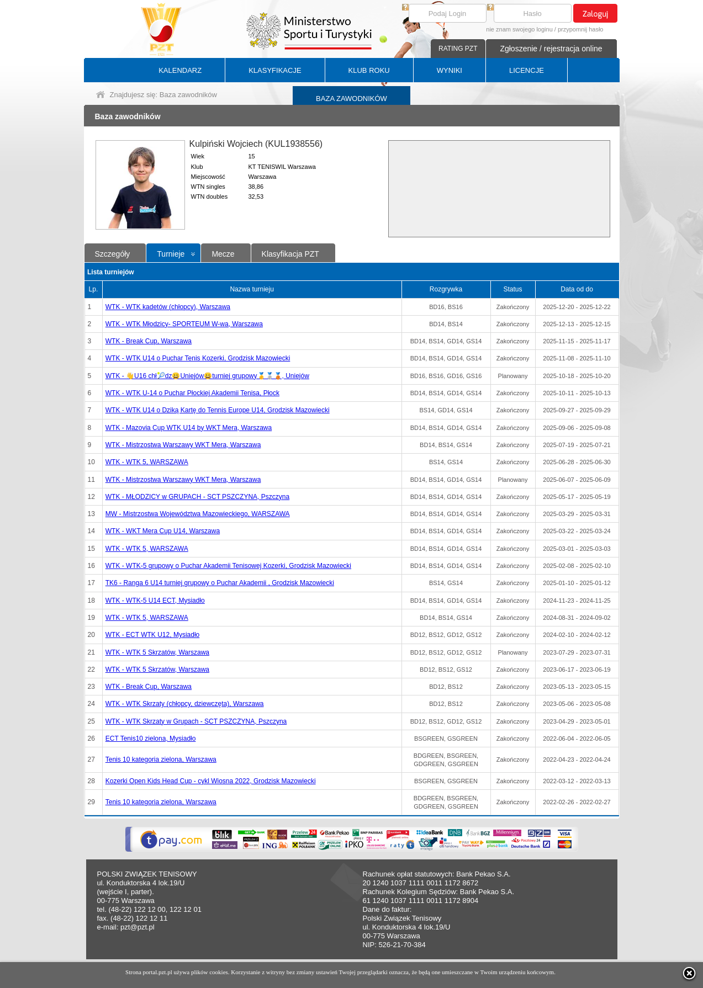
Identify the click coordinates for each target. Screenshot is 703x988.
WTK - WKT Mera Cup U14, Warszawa (162, 531)
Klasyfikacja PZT (290, 253)
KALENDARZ (180, 70)
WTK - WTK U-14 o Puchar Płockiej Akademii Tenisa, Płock (192, 393)
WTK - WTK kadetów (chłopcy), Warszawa (167, 307)
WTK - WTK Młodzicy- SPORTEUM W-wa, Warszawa (184, 324)
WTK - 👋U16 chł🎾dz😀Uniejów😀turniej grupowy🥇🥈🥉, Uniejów (207, 376)
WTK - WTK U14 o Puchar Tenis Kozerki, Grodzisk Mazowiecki (197, 358)
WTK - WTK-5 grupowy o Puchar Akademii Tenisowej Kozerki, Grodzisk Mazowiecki (228, 566)
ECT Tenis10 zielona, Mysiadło (150, 738)
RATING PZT (457, 48)
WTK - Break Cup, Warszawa (148, 341)
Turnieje (170, 253)
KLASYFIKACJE (275, 70)
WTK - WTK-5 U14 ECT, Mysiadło (155, 600)
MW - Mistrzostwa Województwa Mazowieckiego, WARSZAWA (197, 514)
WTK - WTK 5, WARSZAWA (146, 462)
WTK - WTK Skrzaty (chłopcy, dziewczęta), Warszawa (184, 704)
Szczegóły (112, 253)
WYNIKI (449, 70)
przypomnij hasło (581, 29)
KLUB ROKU (369, 70)
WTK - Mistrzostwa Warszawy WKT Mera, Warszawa (183, 445)
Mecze (223, 253)
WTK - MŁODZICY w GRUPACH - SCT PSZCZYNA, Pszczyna (197, 497)
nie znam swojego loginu (519, 29)
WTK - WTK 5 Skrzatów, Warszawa (157, 652)
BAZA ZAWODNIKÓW (351, 98)
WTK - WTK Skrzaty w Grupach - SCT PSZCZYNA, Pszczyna (196, 721)
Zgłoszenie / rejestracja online (551, 48)
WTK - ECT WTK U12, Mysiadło (152, 635)
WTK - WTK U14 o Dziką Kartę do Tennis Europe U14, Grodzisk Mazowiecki (217, 410)
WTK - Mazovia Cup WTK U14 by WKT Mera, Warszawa (188, 428)
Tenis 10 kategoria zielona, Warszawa (160, 759)
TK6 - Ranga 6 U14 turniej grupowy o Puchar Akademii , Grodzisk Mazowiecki (219, 583)
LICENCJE (526, 70)
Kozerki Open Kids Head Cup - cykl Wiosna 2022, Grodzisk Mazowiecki (210, 781)
